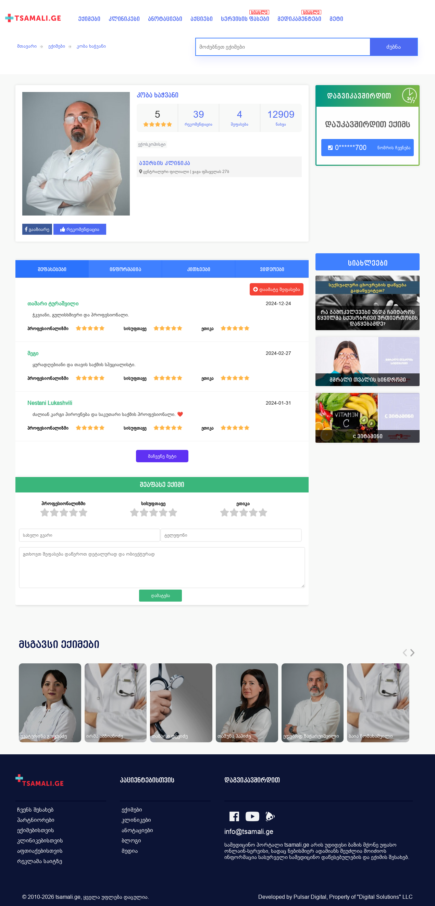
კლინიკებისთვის (40, 840)
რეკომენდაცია (79, 229)
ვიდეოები (272, 269)
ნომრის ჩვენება (393, 147)
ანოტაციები (165, 19)
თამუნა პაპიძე (234, 736)
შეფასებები (52, 269)
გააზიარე (37, 229)
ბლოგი (131, 840)
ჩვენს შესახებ (35, 809)
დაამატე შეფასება (276, 289)
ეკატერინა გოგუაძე (44, 736)
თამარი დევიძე (170, 736)
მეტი (336, 19)
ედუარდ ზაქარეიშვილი (311, 736)
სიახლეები (368, 263)
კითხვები (198, 269)
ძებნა (393, 47)
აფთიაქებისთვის (40, 851)
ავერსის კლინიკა (164, 163)
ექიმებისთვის (35, 830)
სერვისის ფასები (245, 19)
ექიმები (89, 19)
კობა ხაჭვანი (91, 46)
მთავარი (27, 46)
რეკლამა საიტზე (39, 861)
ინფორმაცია (125, 269)
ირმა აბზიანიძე (104, 736)
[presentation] (405, 653)
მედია (130, 851)
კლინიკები (124, 19)
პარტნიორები (35, 820)
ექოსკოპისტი (152, 144)
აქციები (201, 19)
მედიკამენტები (299, 19)
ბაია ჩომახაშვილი (371, 736)
